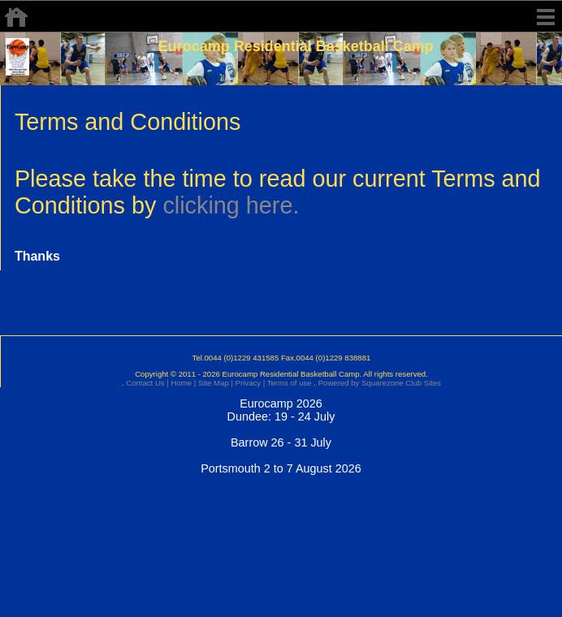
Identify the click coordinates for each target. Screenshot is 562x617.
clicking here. (230, 205)
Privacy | (249, 382)
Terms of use (288, 382)
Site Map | (214, 382)
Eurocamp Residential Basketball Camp (296, 46)
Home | (182, 382)
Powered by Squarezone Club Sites (379, 382)
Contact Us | (146, 382)
